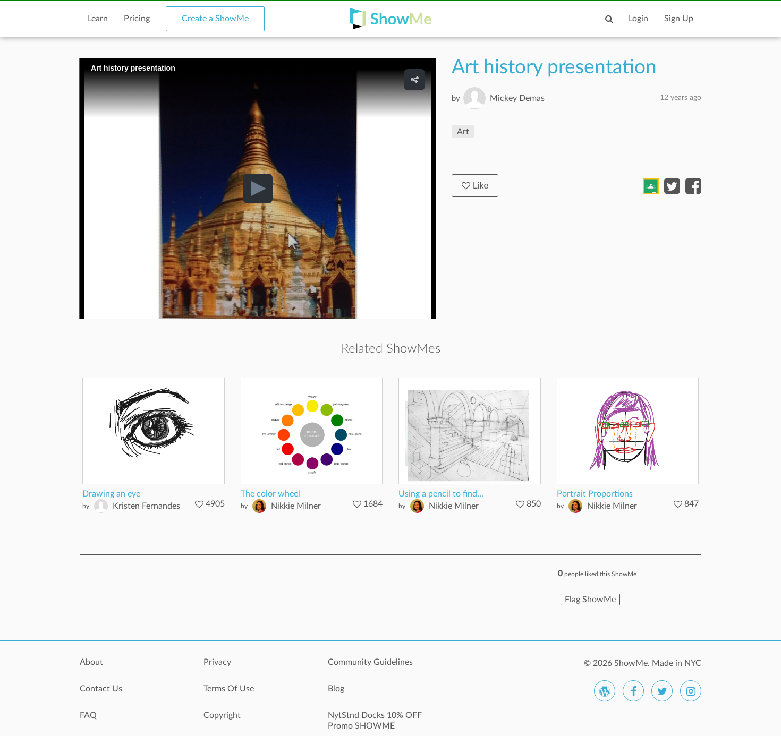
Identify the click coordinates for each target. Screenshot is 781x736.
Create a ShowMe (215, 18)
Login (638, 18)
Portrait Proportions (595, 494)
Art (463, 131)
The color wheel (270, 494)
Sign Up (678, 18)
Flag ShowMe (590, 599)
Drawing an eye (111, 494)
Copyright (222, 715)
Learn (98, 18)
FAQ (88, 715)
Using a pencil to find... (440, 494)
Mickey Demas (517, 98)
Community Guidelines (370, 662)
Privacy (217, 662)
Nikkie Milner (296, 506)
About (91, 662)
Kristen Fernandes (146, 506)
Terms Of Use (228, 688)
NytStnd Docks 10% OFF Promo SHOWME (375, 720)
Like (475, 185)
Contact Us (101, 688)
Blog (336, 688)
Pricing (137, 18)
